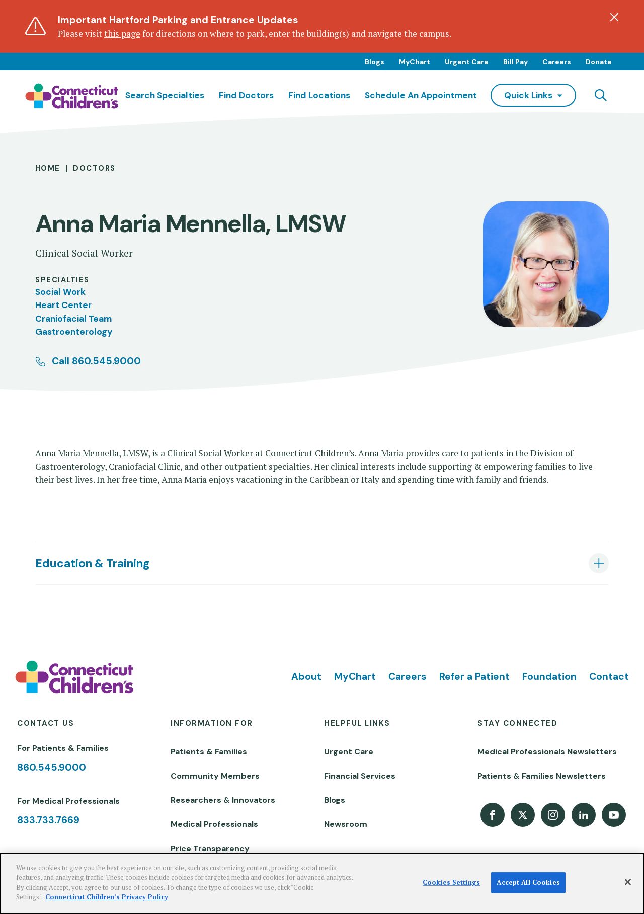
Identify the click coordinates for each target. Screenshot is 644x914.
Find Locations (319, 95)
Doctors (94, 168)
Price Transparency (210, 848)
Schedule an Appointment (421, 95)
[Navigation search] (601, 95)
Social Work (60, 291)
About (306, 676)
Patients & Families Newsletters (541, 776)
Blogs (374, 61)
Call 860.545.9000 (96, 361)
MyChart (414, 61)
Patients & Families (209, 751)
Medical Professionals (214, 824)
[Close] (628, 882)
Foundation (549, 676)
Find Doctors (246, 95)
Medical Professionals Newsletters (547, 751)
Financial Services (359, 776)
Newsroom (345, 824)
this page (122, 33)
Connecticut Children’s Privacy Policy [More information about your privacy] (106, 896)
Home (47, 168)
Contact (609, 676)
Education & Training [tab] (92, 563)
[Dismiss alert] (614, 17)
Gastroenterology (73, 331)
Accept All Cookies (528, 882)
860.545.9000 (51, 767)
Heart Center (63, 305)
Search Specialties (164, 95)
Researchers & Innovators (223, 800)
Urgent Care (467, 61)
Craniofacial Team (73, 318)
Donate (599, 61)
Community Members (215, 776)
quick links (528, 95)
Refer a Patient (474, 676)
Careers (556, 61)
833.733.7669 (48, 820)
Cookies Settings (451, 882)
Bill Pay (515, 61)
